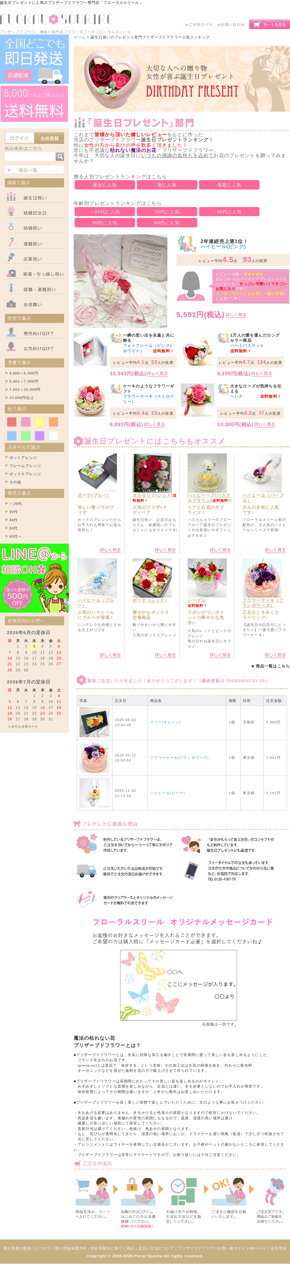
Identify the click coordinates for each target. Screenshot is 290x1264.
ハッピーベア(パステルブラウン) (209, 498)
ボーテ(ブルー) (93, 495)
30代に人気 (167, 211)
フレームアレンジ (25, 466)
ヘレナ (236, 396)
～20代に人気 (105, 211)
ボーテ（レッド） (151, 600)
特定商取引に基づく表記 (112, 1248)
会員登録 (279, 1248)
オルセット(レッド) (153, 495)
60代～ (15, 536)
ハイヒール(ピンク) (223, 246)
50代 (13, 528)
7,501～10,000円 (25, 389)
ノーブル (197, 600)
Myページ (258, 1248)
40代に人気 (229, 211)
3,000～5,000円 (23, 373)
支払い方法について (156, 1248)
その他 (15, 482)
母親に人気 (229, 184)
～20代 (15, 503)
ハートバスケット (247, 345)
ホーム (79, 37)
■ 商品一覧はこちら (271, 666)
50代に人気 (105, 222)
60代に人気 (167, 222)
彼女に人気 (105, 184)
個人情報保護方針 (71, 1248)
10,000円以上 (21, 398)
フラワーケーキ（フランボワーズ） (263, 603)
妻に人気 (167, 184)
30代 (13, 512)
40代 (13, 520)
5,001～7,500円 (23, 381)
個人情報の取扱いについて (27, 1248)
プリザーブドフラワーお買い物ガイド (212, 1248)
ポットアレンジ (23, 457)
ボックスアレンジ (25, 474)
